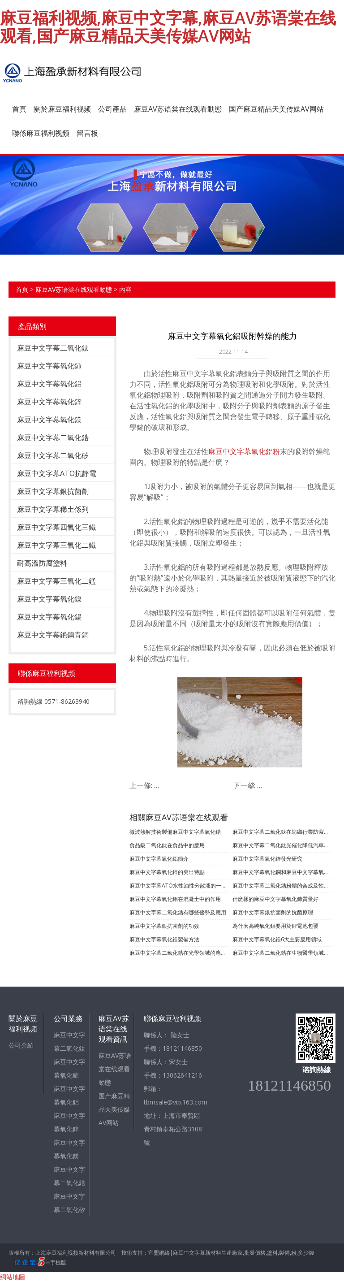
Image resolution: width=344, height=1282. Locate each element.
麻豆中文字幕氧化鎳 (49, 599)
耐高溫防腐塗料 (42, 563)
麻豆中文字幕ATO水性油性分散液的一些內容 (179, 885)
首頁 (19, 109)
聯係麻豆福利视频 (40, 133)
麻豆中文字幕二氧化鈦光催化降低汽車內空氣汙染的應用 (282, 845)
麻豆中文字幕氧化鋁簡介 (159, 858)
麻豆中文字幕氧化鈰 (49, 366)
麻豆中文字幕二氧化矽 (53, 455)
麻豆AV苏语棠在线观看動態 (178, 109)
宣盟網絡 (159, 1252)
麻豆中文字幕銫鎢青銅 (53, 635)
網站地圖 (12, 1277)
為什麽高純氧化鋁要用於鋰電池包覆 (275, 926)
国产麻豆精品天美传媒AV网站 (276, 109)
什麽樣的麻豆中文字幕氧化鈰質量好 (275, 899)
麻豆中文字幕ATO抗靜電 (56, 473)
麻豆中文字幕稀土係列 (53, 509)
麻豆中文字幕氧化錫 (49, 617)
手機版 (58, 1262)
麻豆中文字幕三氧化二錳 (56, 581)
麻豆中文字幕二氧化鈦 (53, 348)
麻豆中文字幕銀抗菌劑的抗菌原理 (272, 912)
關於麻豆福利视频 (62, 109)
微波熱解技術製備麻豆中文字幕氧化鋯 (175, 832)
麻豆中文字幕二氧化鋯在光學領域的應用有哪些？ (179, 953)
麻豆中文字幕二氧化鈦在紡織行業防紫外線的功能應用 (282, 832)
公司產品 (112, 109)
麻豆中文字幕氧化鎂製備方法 (164, 939)
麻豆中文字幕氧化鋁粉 (244, 451)
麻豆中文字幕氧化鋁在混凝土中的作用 (175, 899)
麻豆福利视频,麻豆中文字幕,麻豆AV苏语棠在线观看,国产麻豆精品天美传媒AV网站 (168, 27)
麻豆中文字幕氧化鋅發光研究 (267, 858)
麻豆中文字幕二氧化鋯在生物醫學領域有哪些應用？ (282, 953)
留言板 (87, 133)
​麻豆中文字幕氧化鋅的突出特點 (167, 872)
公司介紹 (21, 1045)
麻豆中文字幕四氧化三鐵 (56, 527)
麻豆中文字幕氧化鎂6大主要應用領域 (277, 939)
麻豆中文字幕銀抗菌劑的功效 (164, 926)
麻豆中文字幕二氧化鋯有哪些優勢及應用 (177, 912)
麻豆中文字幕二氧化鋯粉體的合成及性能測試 (282, 885)
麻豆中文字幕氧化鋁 (49, 384)
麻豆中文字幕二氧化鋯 (53, 437)
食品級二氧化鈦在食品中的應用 (167, 845)
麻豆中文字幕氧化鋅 (49, 402)
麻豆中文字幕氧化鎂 (49, 419)
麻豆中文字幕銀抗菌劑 (53, 491)
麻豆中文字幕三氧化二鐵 (56, 545)
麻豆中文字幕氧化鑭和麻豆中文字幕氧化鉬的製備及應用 (282, 872)
